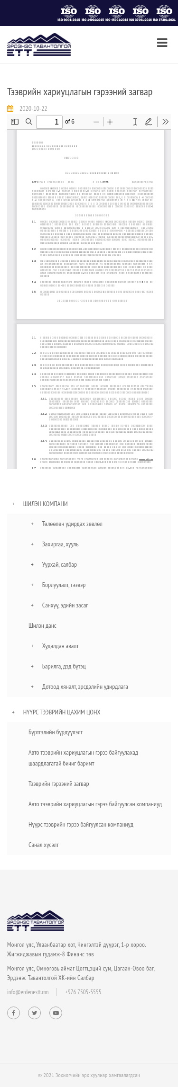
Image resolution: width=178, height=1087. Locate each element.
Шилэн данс (42, 625)
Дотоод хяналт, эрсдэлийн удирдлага (85, 686)
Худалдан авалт (60, 646)
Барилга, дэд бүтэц (64, 666)
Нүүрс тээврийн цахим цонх (62, 712)
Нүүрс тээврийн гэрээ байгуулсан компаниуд (80, 824)
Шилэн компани (45, 503)
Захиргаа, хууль (60, 544)
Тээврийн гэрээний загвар (58, 783)
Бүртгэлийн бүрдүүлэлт (55, 732)
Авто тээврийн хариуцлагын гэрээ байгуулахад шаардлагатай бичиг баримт (83, 757)
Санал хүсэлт (43, 844)
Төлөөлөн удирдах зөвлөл (72, 523)
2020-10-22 (33, 108)
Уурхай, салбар (59, 564)
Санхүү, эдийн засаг (65, 605)
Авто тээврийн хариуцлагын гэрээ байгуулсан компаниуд (95, 804)
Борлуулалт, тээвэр (64, 584)
